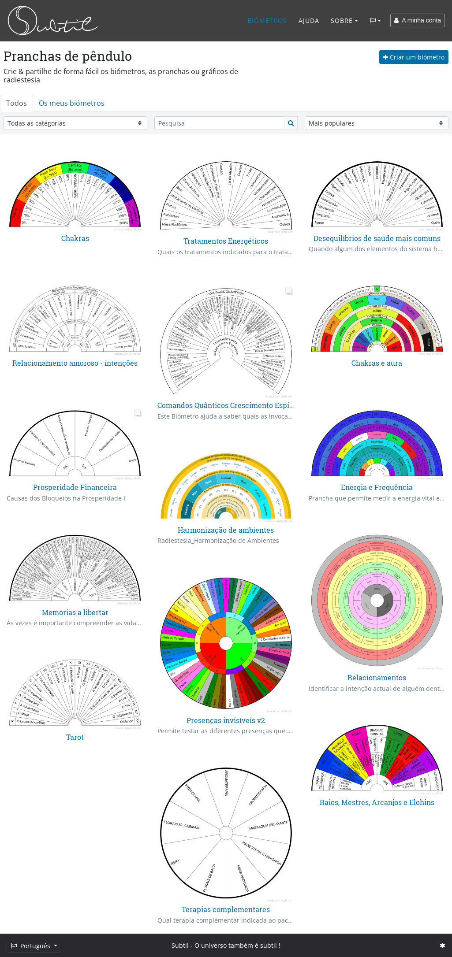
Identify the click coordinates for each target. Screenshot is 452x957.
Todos (16, 103)
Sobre (342, 20)
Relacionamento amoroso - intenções (75, 362)
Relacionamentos (376, 677)
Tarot (75, 736)
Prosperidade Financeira (75, 487)
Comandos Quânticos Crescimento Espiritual (232, 405)
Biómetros (267, 20)
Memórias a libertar (75, 611)
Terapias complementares (226, 909)
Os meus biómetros (72, 103)
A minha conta (417, 20)
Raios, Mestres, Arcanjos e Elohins (377, 802)
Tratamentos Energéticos (225, 240)
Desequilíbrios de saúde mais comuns (377, 238)
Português (31, 946)
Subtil (180, 945)
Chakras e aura (376, 362)
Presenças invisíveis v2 (226, 719)
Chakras (75, 238)
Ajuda (309, 20)
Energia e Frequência (377, 487)
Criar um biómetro (414, 57)
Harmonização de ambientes (226, 529)
